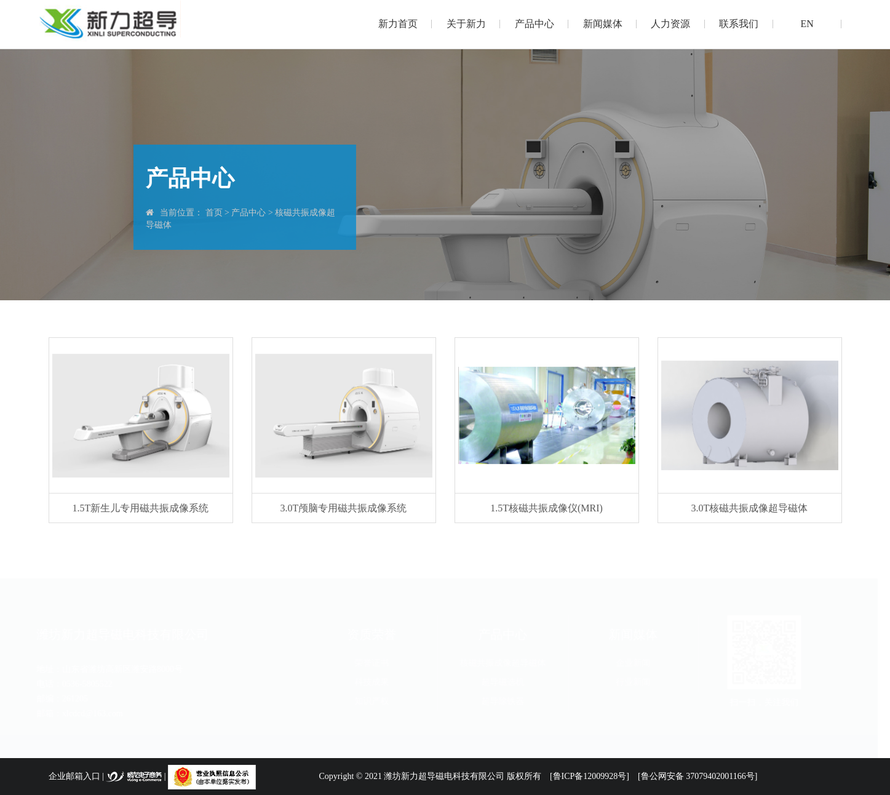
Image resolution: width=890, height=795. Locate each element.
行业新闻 (639, 682)
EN (807, 23)
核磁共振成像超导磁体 (508, 663)
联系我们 (738, 23)
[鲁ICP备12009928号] (589, 776)
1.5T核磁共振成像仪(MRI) (546, 508)
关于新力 (466, 23)
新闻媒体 (602, 23)
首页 (213, 212)
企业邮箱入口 (74, 776)
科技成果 (377, 682)
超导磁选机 (508, 682)
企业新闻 (639, 663)
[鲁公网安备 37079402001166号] (697, 776)
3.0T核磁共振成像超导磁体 (749, 508)
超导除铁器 (508, 701)
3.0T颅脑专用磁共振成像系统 (343, 508)
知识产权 (377, 701)
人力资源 (670, 23)
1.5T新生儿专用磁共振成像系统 (141, 508)
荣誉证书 (377, 663)
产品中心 (534, 23)
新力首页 (398, 23)
